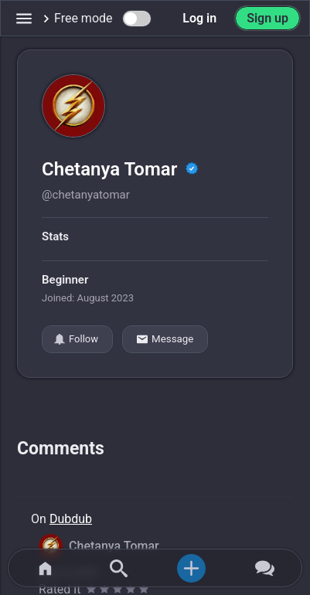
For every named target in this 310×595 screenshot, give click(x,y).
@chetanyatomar (86, 195)
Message (165, 339)
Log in (199, 18)
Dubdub (70, 519)
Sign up (267, 18)
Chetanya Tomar (112, 169)
